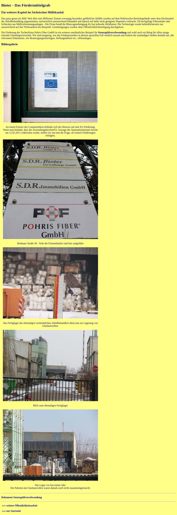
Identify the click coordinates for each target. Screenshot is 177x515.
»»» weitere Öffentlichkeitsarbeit (19, 505)
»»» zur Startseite (11, 511)
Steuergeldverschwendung (112, 32)
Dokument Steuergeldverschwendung (21, 497)
